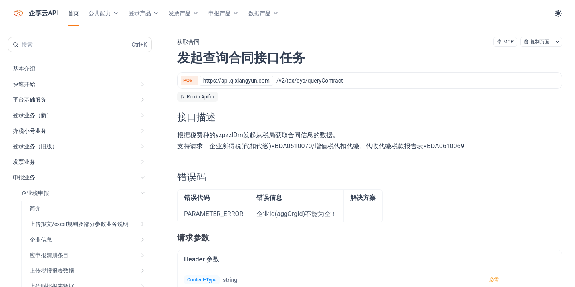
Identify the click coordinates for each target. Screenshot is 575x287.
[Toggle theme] (558, 13)
